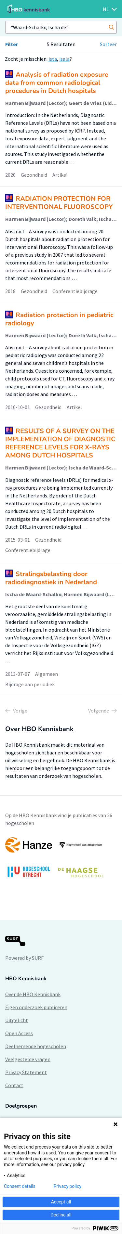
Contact (14, 1085)
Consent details (19, 1186)
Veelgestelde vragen (27, 1059)
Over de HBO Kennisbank (33, 994)
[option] (61, 860)
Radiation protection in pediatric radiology (59, 319)
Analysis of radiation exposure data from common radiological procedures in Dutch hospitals (56, 82)
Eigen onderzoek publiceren (36, 1007)
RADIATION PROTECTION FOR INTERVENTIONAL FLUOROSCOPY (59, 202)
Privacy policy (67, 1186)
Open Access (19, 1033)
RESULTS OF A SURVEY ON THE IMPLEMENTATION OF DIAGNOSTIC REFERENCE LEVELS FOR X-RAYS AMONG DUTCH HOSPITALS (60, 443)
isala (64, 59)
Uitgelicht (16, 1020)
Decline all (61, 1214)
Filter (11, 44)
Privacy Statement (26, 1072)
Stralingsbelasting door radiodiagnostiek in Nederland (51, 578)
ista (52, 59)
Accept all (61, 1201)
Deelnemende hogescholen (35, 1046)
